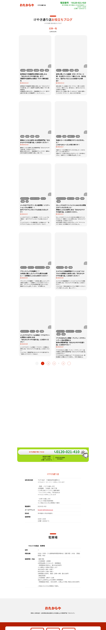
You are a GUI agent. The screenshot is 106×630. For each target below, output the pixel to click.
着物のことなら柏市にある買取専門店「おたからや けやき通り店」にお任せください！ (35, 141)
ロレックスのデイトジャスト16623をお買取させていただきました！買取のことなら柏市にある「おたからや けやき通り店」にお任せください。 (71, 208)
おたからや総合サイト (53, 616)
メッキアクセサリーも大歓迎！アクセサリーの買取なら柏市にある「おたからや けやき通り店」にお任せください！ (35, 338)
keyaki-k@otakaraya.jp (45, 457)
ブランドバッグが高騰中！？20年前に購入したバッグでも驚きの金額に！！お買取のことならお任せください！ (34, 273)
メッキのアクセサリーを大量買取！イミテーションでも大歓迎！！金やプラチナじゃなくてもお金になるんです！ (35, 208)
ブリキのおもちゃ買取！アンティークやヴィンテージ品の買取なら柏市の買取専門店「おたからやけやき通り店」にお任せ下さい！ (71, 341)
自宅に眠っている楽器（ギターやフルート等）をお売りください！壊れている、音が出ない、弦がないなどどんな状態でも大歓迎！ (71, 77)
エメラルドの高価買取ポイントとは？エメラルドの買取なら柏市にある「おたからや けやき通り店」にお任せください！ (70, 273)
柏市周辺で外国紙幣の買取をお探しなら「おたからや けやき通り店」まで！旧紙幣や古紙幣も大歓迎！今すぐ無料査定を (34, 77)
